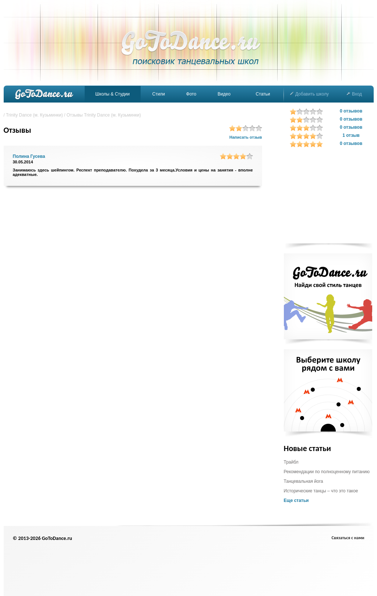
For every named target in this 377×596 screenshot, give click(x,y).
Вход (354, 94)
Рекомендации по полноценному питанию (327, 471)
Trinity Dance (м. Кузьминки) (34, 115)
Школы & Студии (112, 94)
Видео (224, 94)
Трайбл (291, 462)
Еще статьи (296, 500)
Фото (191, 94)
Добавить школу (309, 94)
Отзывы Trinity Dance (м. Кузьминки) (104, 115)
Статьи (263, 94)
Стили (158, 94)
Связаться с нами (348, 537)
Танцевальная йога (303, 481)
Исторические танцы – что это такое (321, 490)
